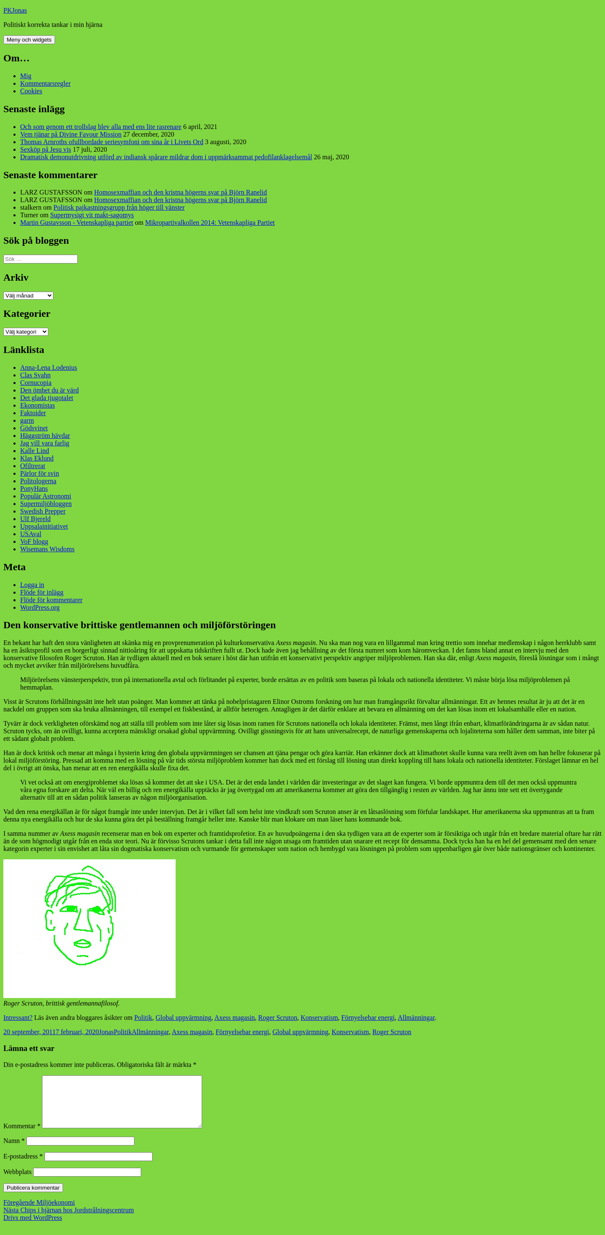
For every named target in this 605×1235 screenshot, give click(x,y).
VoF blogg (34, 541)
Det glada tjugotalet (46, 397)
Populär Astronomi (45, 496)
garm (27, 420)
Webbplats (17, 1181)
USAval (30, 533)
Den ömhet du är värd (49, 390)
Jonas (106, 1031)
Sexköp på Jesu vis (45, 149)
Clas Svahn (35, 375)
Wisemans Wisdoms (47, 549)
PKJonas (15, 10)
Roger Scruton (277, 1017)
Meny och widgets (29, 40)
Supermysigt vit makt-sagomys (92, 215)
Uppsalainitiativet (44, 526)
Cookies (31, 91)
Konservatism (319, 1017)
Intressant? (17, 1017)
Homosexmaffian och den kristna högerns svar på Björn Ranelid (180, 192)
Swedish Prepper (43, 511)
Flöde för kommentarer (51, 599)
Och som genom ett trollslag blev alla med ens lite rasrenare (101, 126)
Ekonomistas (37, 405)
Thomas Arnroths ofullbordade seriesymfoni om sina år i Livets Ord (111, 141)
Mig (26, 75)
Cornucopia (36, 382)
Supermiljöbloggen (46, 503)
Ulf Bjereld (35, 518)
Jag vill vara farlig (44, 443)
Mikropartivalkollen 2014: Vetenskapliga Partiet (210, 222)
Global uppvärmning (183, 1017)
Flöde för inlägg (41, 592)
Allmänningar (416, 1017)
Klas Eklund (37, 458)
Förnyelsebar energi (368, 1017)
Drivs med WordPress (32, 1227)
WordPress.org (40, 607)
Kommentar (21, 1136)
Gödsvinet (34, 428)
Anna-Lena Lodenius (48, 367)
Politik (143, 1017)
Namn (14, 1150)
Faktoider (33, 412)
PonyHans (34, 488)
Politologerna (38, 481)
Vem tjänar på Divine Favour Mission (70, 134)
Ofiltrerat (32, 465)
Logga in (32, 584)
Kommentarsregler (45, 83)
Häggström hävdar (45, 435)
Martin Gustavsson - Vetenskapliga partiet (76, 222)
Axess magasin (234, 1017)
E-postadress (23, 1166)
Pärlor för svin (39, 473)
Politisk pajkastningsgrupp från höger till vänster (118, 207)
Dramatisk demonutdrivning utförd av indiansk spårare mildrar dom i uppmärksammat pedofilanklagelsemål (166, 157)
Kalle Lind (34, 450)
